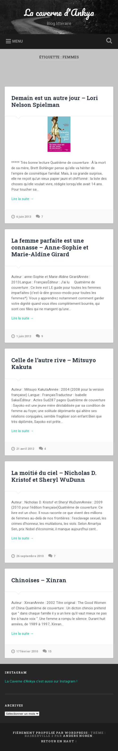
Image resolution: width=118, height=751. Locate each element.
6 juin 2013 (21, 217)
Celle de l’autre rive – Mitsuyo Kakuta (53, 363)
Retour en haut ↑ (59, 741)
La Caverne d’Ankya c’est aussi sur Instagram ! (41, 681)
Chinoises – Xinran (38, 580)
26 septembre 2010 (27, 556)
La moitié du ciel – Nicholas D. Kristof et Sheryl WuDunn (54, 476)
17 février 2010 (24, 651)
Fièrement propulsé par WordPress (50, 733)
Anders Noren (78, 736)
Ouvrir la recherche (108, 41)
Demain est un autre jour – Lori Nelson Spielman (54, 101)
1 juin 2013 (21, 336)
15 (49, 651)
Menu (17, 41)
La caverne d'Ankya (59, 12)
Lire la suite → (22, 199)
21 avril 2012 (22, 449)
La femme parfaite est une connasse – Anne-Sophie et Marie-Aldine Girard (49, 247)
